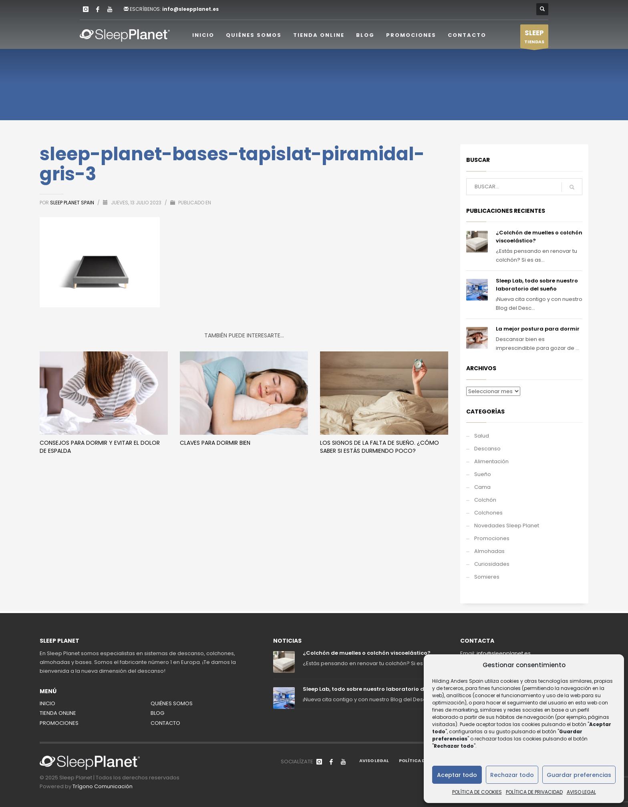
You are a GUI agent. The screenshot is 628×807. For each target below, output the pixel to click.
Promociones (491, 538)
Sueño (482, 474)
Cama (482, 487)
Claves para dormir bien (215, 443)
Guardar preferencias (579, 775)
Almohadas (489, 551)
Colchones (488, 512)
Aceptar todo (457, 775)
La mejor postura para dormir (538, 329)
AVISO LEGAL (581, 792)
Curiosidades (491, 564)
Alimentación (491, 461)
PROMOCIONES (59, 723)
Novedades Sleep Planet (506, 525)
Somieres (486, 577)
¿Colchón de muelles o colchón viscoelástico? (367, 653)
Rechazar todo (512, 775)
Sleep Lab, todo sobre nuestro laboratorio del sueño (537, 285)
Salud (481, 436)
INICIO (47, 703)
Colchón (485, 500)
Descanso (487, 448)
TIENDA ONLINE (58, 713)
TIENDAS (534, 38)
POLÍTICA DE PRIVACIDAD (534, 792)
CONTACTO (165, 723)
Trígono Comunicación (102, 786)
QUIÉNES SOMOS (172, 703)
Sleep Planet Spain (72, 202)
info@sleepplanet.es (190, 9)
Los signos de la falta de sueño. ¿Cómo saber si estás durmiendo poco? (379, 447)
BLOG (157, 713)
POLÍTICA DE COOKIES (477, 792)
